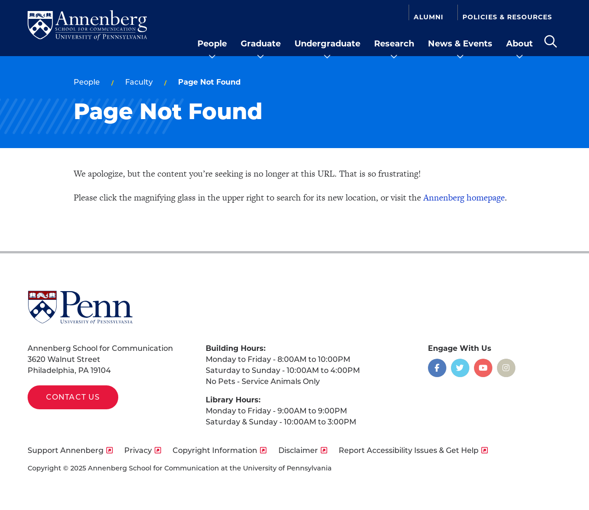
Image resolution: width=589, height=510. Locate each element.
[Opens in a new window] (437, 368)
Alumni (429, 16)
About (519, 44)
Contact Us (73, 397)
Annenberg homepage (464, 197)
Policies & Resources (507, 16)
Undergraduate (327, 44)
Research (394, 44)
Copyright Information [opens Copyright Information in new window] (215, 450)
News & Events (460, 44)
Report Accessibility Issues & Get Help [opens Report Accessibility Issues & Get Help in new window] (409, 450)
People (212, 44)
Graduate (261, 44)
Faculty (139, 82)
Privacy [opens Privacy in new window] (138, 450)
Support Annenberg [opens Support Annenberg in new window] (66, 450)
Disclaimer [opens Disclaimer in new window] (298, 450)
